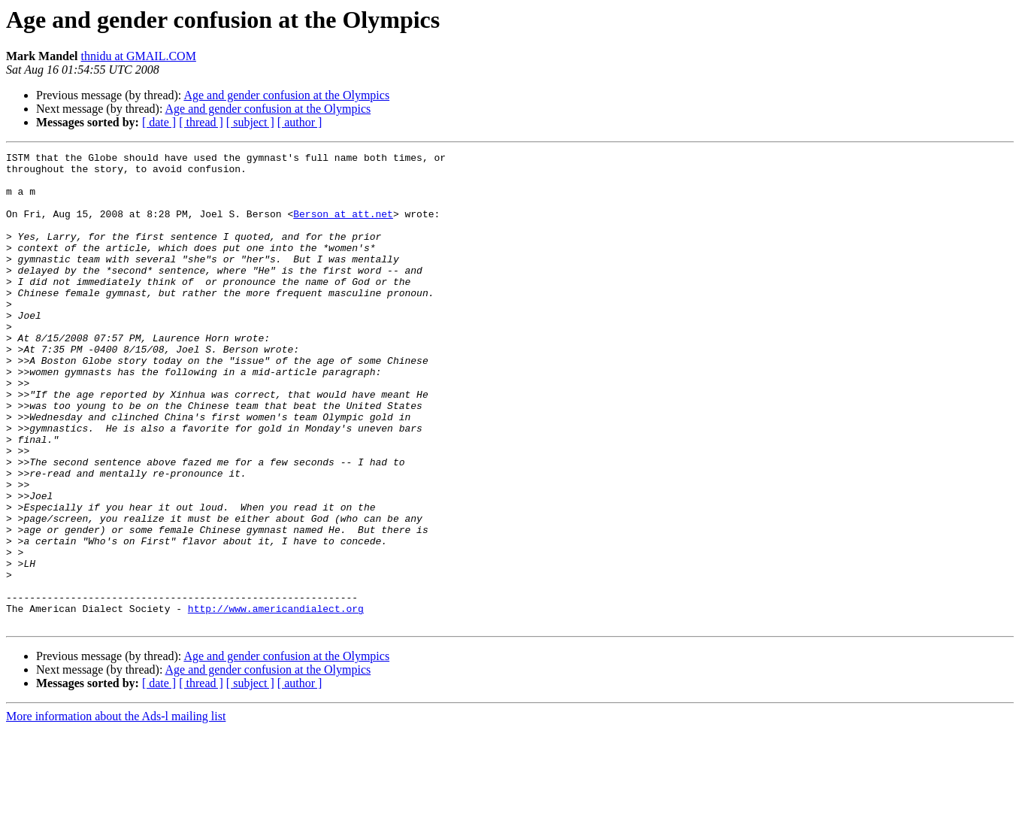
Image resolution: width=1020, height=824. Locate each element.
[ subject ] (250, 122)
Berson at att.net (343, 227)
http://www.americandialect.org (276, 700)
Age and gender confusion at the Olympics (286, 95)
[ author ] (299, 122)
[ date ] (159, 122)
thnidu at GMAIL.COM (138, 56)
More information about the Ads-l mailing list (115, 810)
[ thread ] (201, 122)
